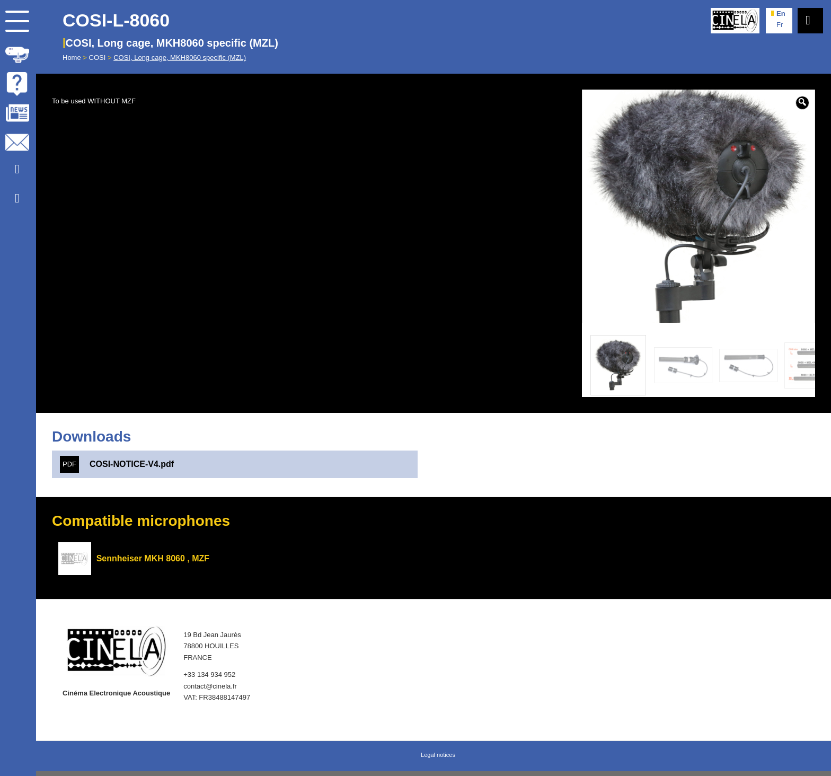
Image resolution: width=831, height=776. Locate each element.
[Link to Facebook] (17, 198)
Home (72, 57)
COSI (97, 57)
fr (779, 25)
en (780, 13)
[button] (802, 103)
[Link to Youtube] (17, 169)
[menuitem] (18, 52)
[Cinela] (735, 20)
